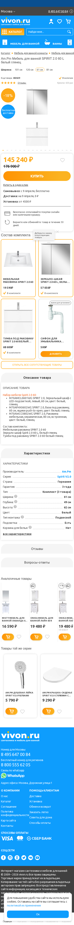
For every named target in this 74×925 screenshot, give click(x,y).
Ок (38, 914)
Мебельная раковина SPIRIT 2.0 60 (18, 280)
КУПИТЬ (37, 176)
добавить (56, 354)
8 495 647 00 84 (15, 754)
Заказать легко (39, 812)
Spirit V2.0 (64, 476)
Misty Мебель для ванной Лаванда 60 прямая (14, 619)
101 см (18, 69)
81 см (49, 69)
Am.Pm (66, 471)
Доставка (35, 796)
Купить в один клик (15, 185)
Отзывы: (22, 83)
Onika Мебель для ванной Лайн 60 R (41, 619)
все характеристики (17, 534)
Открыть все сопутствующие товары (37, 365)
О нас (4, 796)
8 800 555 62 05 (15, 764)
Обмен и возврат (40, 806)
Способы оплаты (40, 822)
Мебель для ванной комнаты (31, 53)
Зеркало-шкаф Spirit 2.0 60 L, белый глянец (55, 280)
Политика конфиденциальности (15, 813)
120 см (29, 69)
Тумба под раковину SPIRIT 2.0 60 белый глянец (18, 340)
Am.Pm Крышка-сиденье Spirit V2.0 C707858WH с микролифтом (57, 694)
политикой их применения (24, 905)
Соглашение (9, 806)
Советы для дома (40, 817)
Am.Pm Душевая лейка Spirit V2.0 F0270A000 (19, 694)
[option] (37, 117)
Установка (35, 801)
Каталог (5, 53)
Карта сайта (8, 820)
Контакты (7, 825)
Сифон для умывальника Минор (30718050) (52, 340)
